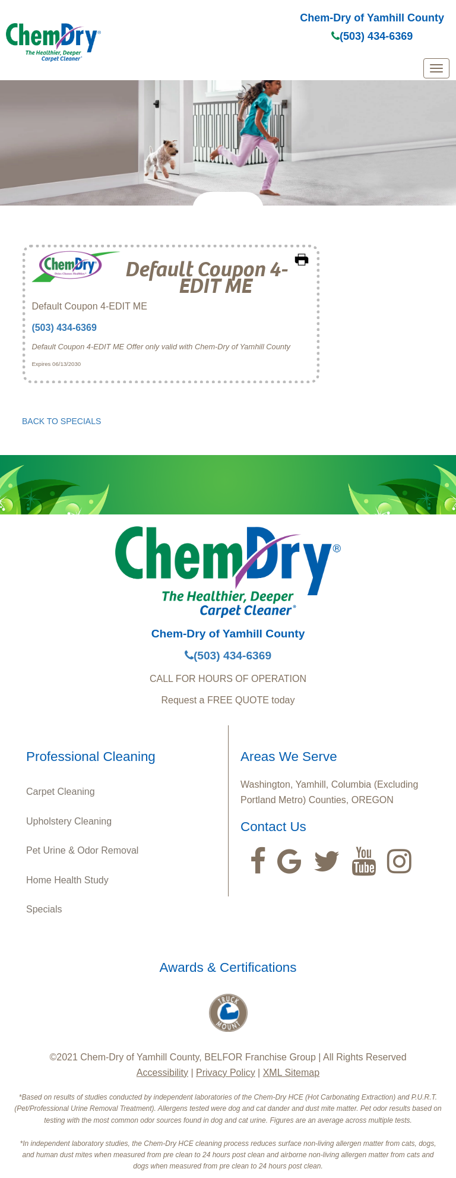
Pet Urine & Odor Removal (82, 850)
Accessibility (162, 1073)
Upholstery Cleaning (69, 821)
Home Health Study (67, 880)
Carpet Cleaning (60, 792)
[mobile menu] (436, 68)
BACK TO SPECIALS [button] (61, 421)
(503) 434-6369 (372, 36)
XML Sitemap (291, 1073)
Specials (44, 909)
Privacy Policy (225, 1073)
